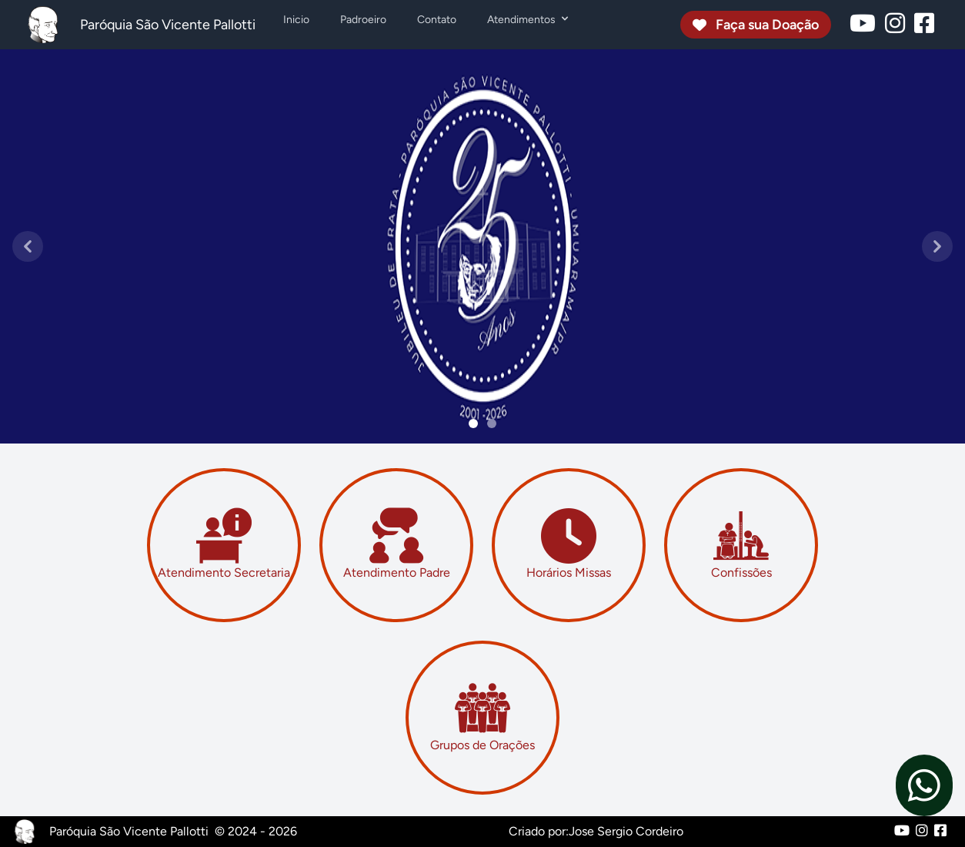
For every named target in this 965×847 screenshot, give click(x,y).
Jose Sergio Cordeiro (626, 831)
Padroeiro (363, 19)
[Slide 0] (473, 423)
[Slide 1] (491, 423)
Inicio (296, 19)
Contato (436, 19)
